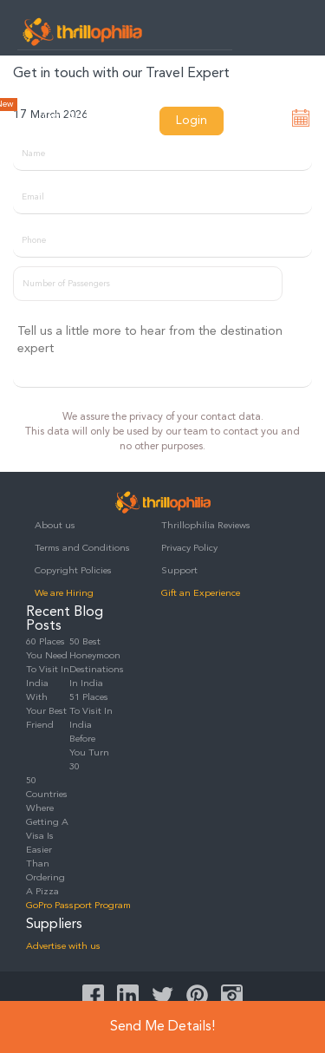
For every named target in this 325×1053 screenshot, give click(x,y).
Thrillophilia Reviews (205, 526)
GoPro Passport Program (78, 906)
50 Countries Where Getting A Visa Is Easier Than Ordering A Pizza (47, 836)
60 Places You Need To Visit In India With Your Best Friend (47, 684)
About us (55, 526)
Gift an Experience (200, 593)
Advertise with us (63, 947)
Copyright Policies (73, 571)
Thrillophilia (82, 31)
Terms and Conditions (82, 548)
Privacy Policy (189, 548)
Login (191, 120)
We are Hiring (64, 593)
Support (179, 571)
